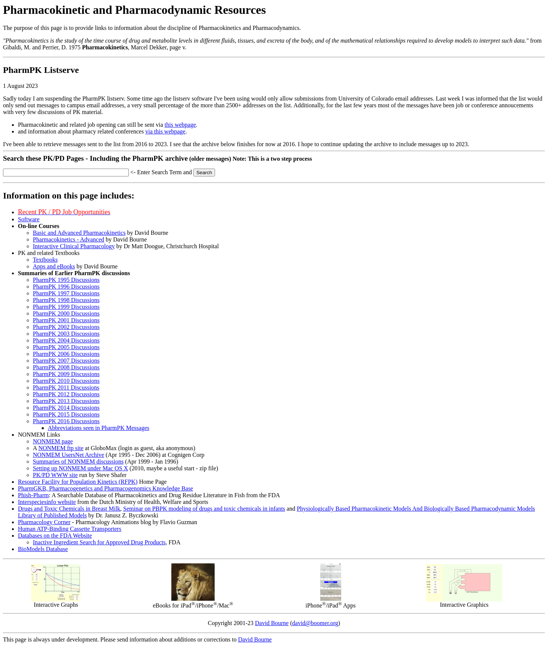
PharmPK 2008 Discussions (66, 367)
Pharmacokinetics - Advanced (68, 239)
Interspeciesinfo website (47, 502)
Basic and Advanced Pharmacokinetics (79, 233)
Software (29, 219)
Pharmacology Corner (44, 522)
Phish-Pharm (33, 495)
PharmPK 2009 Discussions (66, 374)
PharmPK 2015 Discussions (66, 414)
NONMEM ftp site (61, 448)
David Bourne (272, 623)
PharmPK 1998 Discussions (66, 300)
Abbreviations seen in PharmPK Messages (98, 428)
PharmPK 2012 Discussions (66, 394)
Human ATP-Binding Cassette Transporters (69, 529)
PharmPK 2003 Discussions (66, 333)
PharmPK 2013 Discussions (66, 401)
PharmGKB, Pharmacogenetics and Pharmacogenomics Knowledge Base (105, 488)
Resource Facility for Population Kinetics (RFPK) (77, 482)
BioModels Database (43, 549)
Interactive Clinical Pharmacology (74, 246)
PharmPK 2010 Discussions (66, 381)
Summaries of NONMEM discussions (78, 461)
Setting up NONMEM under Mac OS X (80, 468)
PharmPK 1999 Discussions (66, 307)
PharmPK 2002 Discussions (66, 327)
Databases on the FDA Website (55, 535)
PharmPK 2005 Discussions (66, 347)
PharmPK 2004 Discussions (66, 340)
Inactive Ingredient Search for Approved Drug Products (99, 542)
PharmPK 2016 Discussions (66, 421)
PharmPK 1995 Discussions (66, 280)
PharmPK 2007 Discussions (66, 360)
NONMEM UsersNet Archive (68, 455)
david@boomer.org (315, 623)
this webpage (180, 124)
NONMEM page (53, 441)
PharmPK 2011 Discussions (66, 387)
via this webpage (165, 131)
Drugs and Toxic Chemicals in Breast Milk (69, 508)
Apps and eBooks (54, 266)
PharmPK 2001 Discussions (66, 320)
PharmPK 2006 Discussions (66, 354)
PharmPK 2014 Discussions (66, 407)
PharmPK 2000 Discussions (66, 313)
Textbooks (45, 259)
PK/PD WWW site (55, 475)
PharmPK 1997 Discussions (66, 293)
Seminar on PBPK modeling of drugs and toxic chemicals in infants (204, 508)
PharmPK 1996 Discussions (66, 286)
